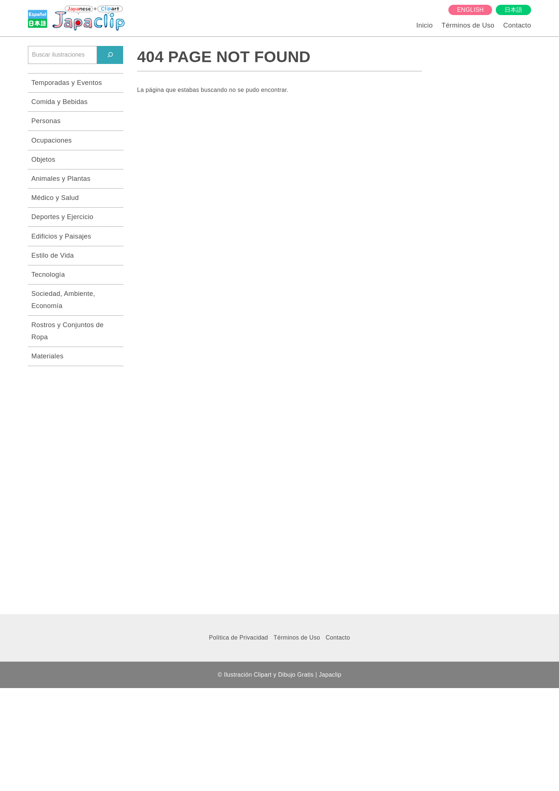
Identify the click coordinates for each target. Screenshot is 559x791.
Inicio (424, 25)
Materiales (47, 356)
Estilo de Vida (52, 255)
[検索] (110, 55)
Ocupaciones (51, 140)
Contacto (517, 25)
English (470, 10)
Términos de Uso (467, 25)
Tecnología (48, 274)
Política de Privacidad (238, 637)
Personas (46, 121)
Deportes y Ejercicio (62, 217)
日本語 (514, 10)
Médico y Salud (55, 197)
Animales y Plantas (60, 178)
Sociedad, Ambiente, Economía (63, 299)
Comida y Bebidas (59, 101)
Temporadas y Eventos (66, 82)
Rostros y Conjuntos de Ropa (67, 331)
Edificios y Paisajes (61, 236)
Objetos (43, 159)
